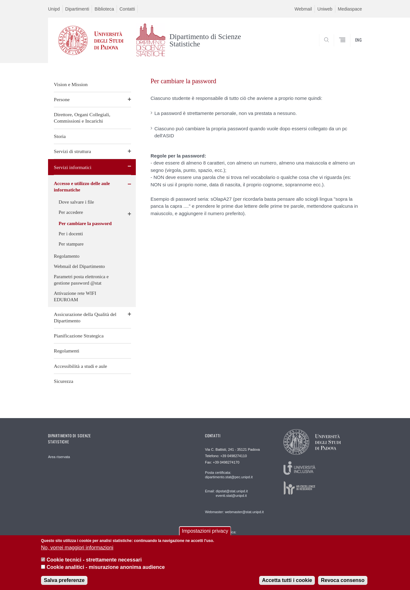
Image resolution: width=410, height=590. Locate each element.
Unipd (54, 9)
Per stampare (71, 244)
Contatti (127, 9)
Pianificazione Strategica (78, 335)
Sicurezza (63, 381)
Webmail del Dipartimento (79, 266)
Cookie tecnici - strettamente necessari (94, 559)
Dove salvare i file (76, 202)
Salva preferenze (64, 580)
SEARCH (351, 47)
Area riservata (59, 457)
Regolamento (66, 256)
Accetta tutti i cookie (287, 580)
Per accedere (71, 212)
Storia (60, 136)
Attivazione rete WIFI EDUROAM (75, 296)
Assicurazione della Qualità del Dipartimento (85, 317)
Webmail (303, 9)
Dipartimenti (77, 9)
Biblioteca (104, 9)
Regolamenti (66, 350)
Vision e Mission (71, 84)
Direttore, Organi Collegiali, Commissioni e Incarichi (82, 118)
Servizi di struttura (72, 151)
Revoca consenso (343, 580)
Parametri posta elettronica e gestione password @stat (81, 280)
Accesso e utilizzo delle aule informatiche (82, 186)
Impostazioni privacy (205, 531)
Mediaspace (350, 9)
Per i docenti (71, 233)
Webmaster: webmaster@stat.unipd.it (234, 512)
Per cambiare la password (85, 223)
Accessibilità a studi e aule (80, 366)
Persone (62, 99)
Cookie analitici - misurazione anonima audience (105, 567)
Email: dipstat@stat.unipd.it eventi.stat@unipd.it (226, 493)
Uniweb (324, 9)
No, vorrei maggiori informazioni (77, 547)
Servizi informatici (72, 167)
